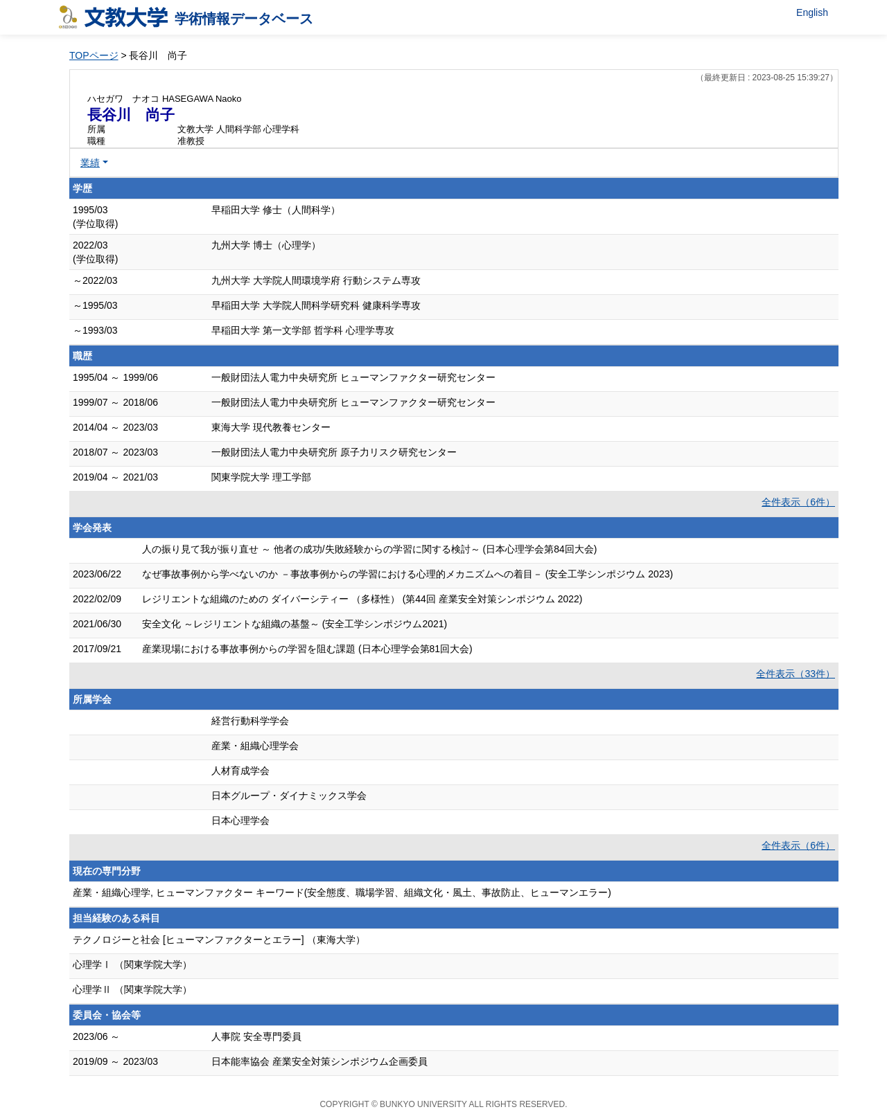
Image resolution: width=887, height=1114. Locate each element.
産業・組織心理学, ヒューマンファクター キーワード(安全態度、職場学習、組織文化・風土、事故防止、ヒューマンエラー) (342, 892)
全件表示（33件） (795, 673)
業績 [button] (90, 162)
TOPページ (93, 55)
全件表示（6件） (798, 501)
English (812, 12)
